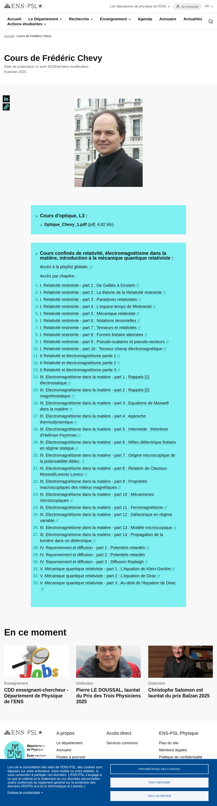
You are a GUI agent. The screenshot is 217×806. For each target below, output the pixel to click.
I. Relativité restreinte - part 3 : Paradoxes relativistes (88, 299)
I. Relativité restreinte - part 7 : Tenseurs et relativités (88, 327)
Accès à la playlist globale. (64, 266)
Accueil (14, 19)
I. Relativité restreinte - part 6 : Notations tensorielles (88, 320)
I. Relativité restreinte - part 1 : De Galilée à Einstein (87, 285)
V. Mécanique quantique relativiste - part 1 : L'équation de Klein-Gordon (105, 568)
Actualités (192, 19)
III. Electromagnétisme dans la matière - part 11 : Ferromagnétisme (101, 507)
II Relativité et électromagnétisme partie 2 (78, 363)
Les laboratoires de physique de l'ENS (138, 6)
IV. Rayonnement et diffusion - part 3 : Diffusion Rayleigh (92, 561)
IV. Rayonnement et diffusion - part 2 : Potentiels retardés (92, 554)
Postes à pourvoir (70, 757)
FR (207, 6)
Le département (69, 743)
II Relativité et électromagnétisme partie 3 (78, 370)
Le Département (43, 19)
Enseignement (113, 19)
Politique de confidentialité (23, 792)
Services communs (122, 743)
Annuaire (167, 19)
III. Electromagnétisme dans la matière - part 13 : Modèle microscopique (106, 527)
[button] (6, 106)
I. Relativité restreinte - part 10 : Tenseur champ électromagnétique (101, 348)
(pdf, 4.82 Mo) (79, 224)
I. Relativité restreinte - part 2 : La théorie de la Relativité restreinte (101, 292)
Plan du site (168, 743)
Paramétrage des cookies (159, 769)
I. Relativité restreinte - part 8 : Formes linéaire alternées (91, 334)
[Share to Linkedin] (6, 98)
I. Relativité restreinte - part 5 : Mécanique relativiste (87, 313)
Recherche (79, 19)
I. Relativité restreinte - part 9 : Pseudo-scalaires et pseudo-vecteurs (102, 341)
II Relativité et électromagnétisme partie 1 (78, 355)
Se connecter (190, 6)
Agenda (145, 19)
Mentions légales (173, 750)
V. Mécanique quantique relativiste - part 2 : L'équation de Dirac (98, 576)
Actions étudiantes (24, 24)
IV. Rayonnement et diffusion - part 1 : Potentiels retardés (92, 547)
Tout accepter (159, 796)
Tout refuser (159, 782)
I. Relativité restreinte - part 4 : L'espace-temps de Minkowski (96, 306)
